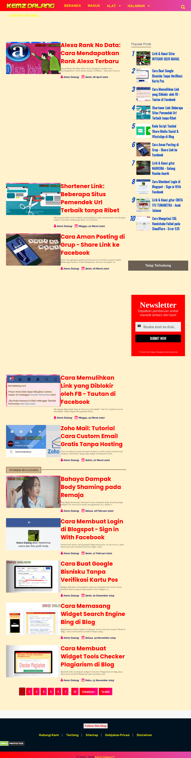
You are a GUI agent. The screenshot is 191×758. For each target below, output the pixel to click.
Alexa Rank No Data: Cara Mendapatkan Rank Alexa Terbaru (88, 53)
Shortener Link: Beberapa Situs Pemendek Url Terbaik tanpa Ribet (91, 198)
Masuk (94, 6)
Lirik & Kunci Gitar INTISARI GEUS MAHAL (165, 56)
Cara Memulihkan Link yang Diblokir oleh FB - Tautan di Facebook (91, 386)
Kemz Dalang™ (105, 749)
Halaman (137, 6)
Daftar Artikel (24, 16)
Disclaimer (145, 727)
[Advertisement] (94, 29)
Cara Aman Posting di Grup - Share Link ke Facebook (90, 245)
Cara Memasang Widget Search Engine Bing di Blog (90, 606)
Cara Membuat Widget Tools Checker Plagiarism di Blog (90, 648)
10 (75, 683)
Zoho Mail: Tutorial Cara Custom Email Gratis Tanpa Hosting (89, 428)
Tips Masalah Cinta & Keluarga (23, 462)
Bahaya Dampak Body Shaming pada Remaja (91, 479)
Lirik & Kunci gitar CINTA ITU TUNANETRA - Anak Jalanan (167, 205)
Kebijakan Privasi (117, 727)
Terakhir (105, 683)
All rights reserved (95, 752)
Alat (112, 6)
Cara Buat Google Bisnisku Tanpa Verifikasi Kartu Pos (86, 564)
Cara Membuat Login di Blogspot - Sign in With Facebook (89, 521)
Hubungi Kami (48, 727)
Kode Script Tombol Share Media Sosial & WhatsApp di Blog (165, 131)
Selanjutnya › (88, 683)
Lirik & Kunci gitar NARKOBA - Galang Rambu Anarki (163, 168)
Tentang (72, 727)
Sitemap (92, 727)
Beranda (72, 6)
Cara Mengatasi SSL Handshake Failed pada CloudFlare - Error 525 (166, 223)
